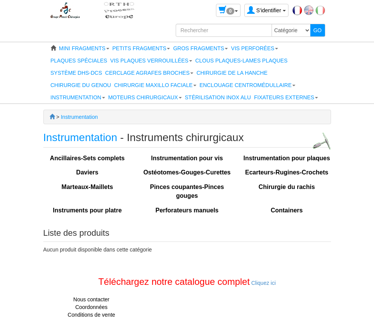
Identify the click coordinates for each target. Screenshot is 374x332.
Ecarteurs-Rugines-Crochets (286, 172)
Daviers (87, 172)
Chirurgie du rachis (287, 187)
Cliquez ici (263, 283)
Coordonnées (91, 307)
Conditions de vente (91, 315)
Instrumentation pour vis (187, 158)
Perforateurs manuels (187, 210)
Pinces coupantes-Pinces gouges (187, 191)
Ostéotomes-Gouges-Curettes (187, 172)
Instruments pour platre (87, 210)
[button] (84, 48)
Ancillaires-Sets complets (87, 158)
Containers (287, 210)
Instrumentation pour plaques (287, 158)
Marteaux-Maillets (87, 187)
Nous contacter (91, 299)
